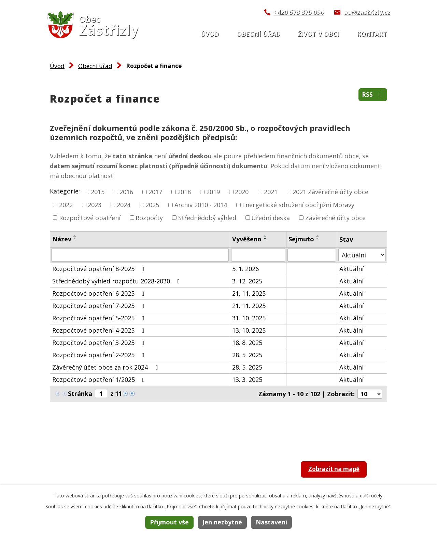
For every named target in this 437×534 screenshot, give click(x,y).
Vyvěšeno (247, 239)
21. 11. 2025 (249, 293)
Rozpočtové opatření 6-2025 (99, 293)
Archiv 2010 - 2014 (200, 205)
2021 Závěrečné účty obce (330, 192)
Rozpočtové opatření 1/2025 (99, 379)
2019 (213, 192)
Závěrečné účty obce (335, 217)
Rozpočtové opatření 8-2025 (99, 269)
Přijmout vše (169, 522)
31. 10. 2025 (249, 318)
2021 (271, 192)
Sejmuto (301, 239)
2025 (152, 205)
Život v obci (318, 34)
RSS (373, 95)
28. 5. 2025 (247, 355)
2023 (94, 205)
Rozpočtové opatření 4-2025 (99, 330)
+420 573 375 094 (298, 12)
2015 (97, 192)
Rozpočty (149, 217)
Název (61, 239)
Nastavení (271, 522)
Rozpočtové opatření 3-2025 (99, 342)
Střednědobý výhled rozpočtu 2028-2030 (117, 281)
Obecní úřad (258, 34)
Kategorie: (65, 191)
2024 (123, 205)
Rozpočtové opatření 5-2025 (99, 318)
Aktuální (351, 269)
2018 (184, 192)
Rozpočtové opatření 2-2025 (99, 355)
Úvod (209, 34)
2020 (242, 192)
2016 (126, 192)
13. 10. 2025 (249, 330)
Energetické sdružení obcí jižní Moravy (298, 205)
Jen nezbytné (222, 522)
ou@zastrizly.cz (366, 12)
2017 (155, 192)
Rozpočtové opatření (90, 217)
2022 (66, 205)
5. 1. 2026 (245, 269)
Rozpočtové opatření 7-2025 (99, 306)
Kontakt (372, 34)
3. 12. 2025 (247, 281)
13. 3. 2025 (247, 379)
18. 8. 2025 (247, 342)
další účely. (371, 495)
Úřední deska (270, 217)
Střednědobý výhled (207, 217)
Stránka (80, 393)
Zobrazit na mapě (337, 470)
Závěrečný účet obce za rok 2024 (106, 367)
